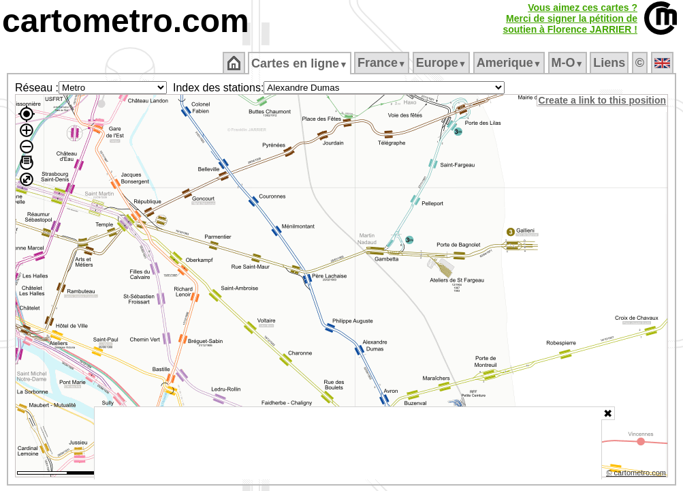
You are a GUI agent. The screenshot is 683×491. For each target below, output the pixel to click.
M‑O (568, 63)
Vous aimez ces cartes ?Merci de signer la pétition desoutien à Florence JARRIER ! (570, 18)
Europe (442, 63)
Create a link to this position (603, 100)
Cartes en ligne (301, 63)
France (382, 63)
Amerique (509, 63)
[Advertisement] (348, 443)
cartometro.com (125, 21)
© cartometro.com (637, 475)
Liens (610, 63)
